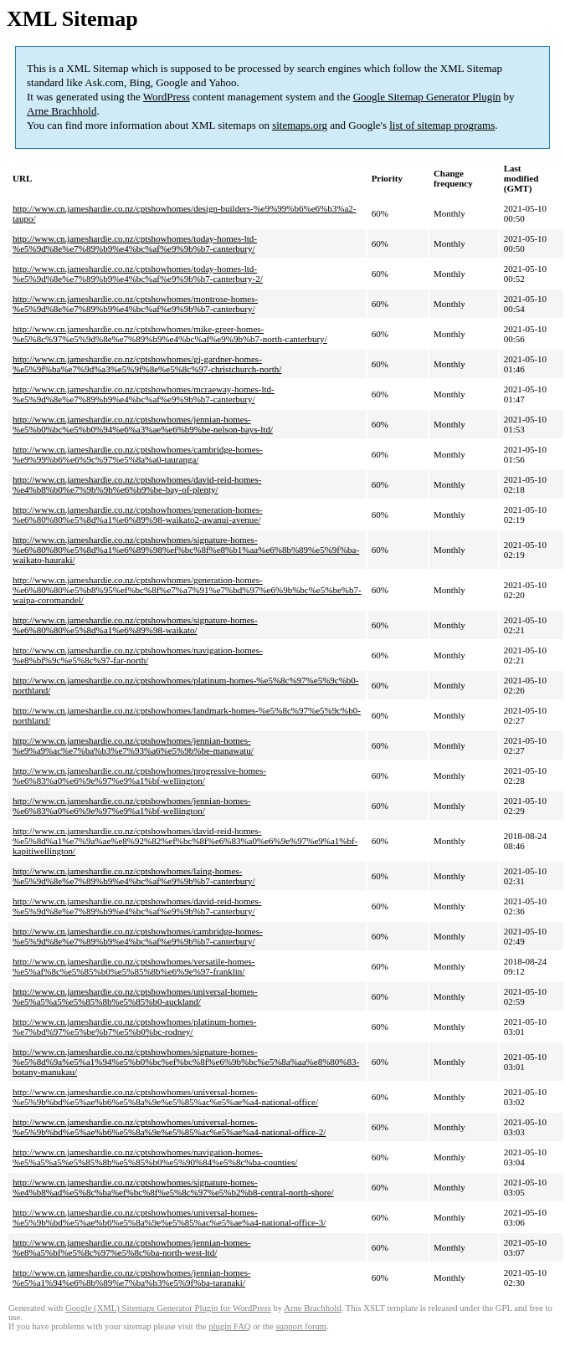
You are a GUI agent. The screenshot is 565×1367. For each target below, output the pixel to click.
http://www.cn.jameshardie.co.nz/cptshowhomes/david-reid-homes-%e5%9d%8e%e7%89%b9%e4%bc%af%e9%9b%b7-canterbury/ (137, 906)
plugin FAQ (229, 1326)
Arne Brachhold (61, 111)
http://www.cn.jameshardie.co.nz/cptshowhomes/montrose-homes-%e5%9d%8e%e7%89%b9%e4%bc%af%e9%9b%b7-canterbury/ (135, 304)
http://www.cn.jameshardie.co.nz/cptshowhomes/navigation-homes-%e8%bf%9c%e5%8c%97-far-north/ (138, 655)
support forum (300, 1326)
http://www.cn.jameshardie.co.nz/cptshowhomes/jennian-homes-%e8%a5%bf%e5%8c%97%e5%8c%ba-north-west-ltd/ (132, 1247)
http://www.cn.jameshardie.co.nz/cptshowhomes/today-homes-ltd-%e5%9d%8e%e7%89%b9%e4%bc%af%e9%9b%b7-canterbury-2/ (138, 274)
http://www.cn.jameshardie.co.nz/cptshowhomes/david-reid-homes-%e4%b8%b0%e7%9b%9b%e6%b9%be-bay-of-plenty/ (137, 484)
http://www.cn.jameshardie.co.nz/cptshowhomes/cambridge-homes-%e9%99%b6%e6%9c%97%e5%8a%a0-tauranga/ (138, 454)
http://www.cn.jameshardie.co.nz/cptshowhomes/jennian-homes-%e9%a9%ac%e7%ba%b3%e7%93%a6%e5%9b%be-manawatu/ (133, 745)
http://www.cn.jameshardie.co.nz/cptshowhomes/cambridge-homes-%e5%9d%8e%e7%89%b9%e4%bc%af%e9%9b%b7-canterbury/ (138, 936)
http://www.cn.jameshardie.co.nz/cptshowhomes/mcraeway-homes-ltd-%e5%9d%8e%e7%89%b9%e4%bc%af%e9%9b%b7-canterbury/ (144, 394)
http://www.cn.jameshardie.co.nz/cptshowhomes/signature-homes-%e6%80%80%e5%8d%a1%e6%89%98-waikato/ (135, 625)
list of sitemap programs (442, 125)
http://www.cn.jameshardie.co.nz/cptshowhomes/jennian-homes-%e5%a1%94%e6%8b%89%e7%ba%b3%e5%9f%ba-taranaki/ (132, 1277)
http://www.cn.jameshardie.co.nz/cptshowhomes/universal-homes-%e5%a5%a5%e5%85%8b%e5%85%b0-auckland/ (135, 996)
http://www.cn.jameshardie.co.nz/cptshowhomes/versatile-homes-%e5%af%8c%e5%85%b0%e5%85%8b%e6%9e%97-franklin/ (134, 966)
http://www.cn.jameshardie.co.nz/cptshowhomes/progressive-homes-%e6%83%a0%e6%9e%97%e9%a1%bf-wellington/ (139, 775)
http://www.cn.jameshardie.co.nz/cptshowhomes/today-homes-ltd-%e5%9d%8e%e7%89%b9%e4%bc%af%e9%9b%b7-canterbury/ (135, 243)
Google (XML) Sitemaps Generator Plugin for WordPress (168, 1308)
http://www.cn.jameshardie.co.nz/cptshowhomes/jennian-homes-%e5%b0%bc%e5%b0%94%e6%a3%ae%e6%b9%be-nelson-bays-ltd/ (143, 424)
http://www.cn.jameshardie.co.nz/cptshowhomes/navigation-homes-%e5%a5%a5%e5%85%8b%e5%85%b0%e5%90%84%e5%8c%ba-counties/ (155, 1157)
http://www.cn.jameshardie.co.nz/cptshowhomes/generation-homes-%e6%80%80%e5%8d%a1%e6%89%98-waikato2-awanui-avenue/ (138, 514)
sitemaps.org (299, 125)
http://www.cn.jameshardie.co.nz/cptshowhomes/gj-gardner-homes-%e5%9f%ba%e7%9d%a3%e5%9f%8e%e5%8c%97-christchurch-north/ (147, 364)
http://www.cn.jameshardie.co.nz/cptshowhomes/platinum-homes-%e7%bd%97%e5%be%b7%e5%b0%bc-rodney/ (134, 1026)
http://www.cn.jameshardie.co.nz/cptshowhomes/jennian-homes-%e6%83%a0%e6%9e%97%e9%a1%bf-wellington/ (132, 806)
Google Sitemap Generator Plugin (427, 96)
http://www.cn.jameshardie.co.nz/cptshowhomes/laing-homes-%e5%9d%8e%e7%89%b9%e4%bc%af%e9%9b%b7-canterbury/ (134, 876)
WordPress (166, 96)
